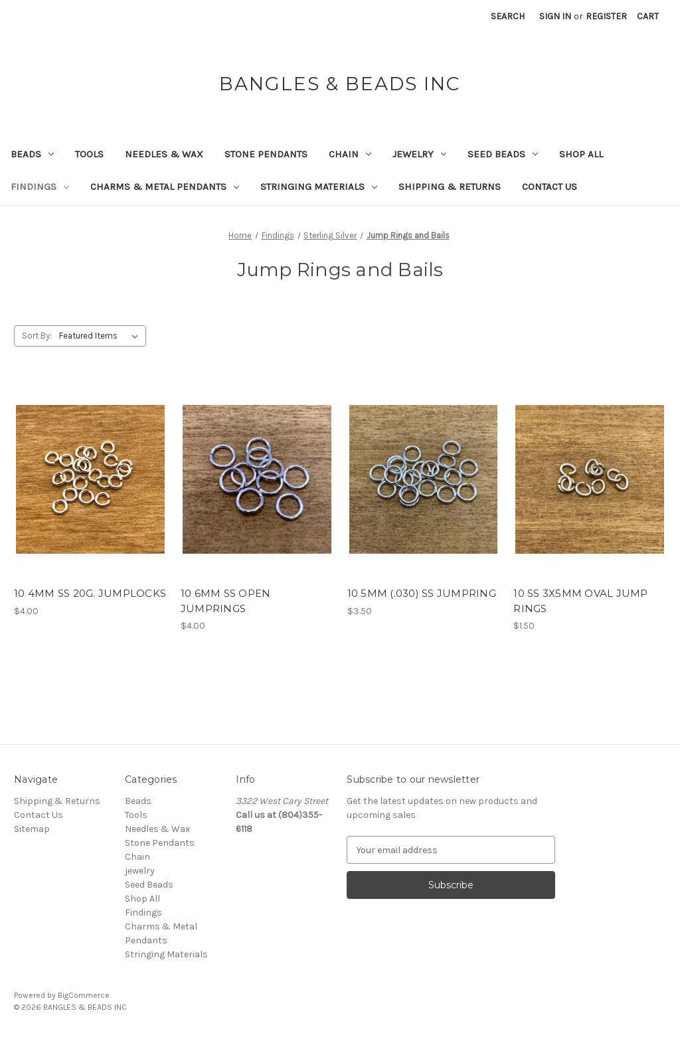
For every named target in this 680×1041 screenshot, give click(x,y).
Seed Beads (503, 154)
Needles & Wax (164, 154)
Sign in (555, 16)
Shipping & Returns (449, 187)
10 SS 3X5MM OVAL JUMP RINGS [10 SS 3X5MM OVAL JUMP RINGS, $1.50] (580, 601)
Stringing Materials (318, 187)
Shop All (581, 154)
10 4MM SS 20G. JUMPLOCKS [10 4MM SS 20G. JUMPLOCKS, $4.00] (90, 593)
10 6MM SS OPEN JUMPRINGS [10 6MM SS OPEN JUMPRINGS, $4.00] (226, 601)
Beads (32, 154)
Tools (89, 154)
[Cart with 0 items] (648, 16)
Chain (350, 154)
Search (508, 16)
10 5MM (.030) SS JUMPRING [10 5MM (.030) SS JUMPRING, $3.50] (421, 593)
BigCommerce (84, 995)
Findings (40, 187)
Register (606, 16)
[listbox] (101, 336)
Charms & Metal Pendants (164, 187)
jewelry (419, 154)
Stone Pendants (265, 154)
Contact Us (549, 187)
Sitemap (32, 829)
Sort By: (37, 336)
